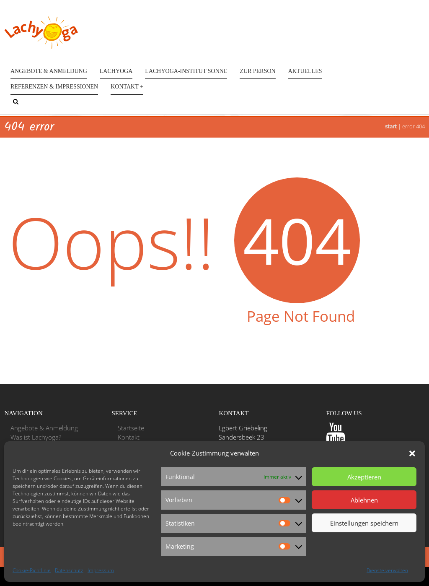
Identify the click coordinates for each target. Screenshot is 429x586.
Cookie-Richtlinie (32, 570)
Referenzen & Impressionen (54, 86)
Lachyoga (116, 71)
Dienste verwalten (387, 570)
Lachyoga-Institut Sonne (186, 71)
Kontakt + (127, 86)
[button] (412, 453)
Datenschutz (69, 570)
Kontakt (129, 437)
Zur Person (257, 71)
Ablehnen (364, 500)
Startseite (131, 428)
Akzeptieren (364, 477)
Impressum (101, 570)
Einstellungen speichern (364, 523)
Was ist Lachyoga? (35, 437)
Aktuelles (305, 71)
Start (391, 126)
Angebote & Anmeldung (48, 71)
